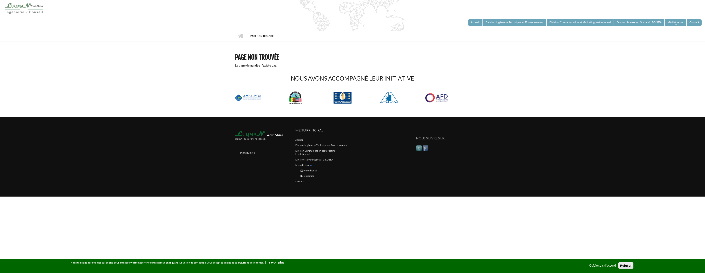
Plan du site (247, 152)
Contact (299, 181)
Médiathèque (302, 165)
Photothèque (309, 170)
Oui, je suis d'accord (602, 266)
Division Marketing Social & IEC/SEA (314, 159)
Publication (308, 176)
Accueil (240, 36)
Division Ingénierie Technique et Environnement (321, 145)
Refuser (626, 266)
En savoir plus (274, 263)
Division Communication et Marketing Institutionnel (315, 152)
